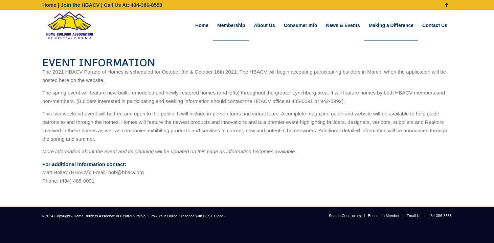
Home (49, 5)
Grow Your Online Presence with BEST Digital (186, 216)
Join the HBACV (80, 5)
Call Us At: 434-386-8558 (133, 5)
